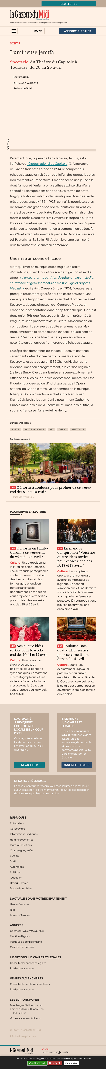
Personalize (71, 1063)
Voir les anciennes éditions (25, 1018)
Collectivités (17, 828)
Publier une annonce (22, 968)
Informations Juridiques (23, 833)
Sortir (15, 43)
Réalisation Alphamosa (23, 1036)
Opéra (62, 429)
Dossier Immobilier (21, 888)
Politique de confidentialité (26, 941)
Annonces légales (76, 764)
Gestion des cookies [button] (22, 947)
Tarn (12, 909)
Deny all (55, 1063)
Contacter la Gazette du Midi (27, 930)
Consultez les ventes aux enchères (30, 984)
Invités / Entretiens (21, 844)
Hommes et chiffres (21, 839)
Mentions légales (20, 936)
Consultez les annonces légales (28, 962)
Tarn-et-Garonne (20, 915)
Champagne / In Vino (22, 850)
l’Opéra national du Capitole (47, 163)
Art (51, 429)
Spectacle (77, 429)
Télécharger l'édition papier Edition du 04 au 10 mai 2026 (27, 1009)
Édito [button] (38, 31)
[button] (14, 31)
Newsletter (68, 3)
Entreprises (17, 823)
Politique (15, 872)
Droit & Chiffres (19, 882)
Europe (14, 855)
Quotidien (16, 877)
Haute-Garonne (34, 429)
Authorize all (37, 1063)
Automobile (17, 866)
